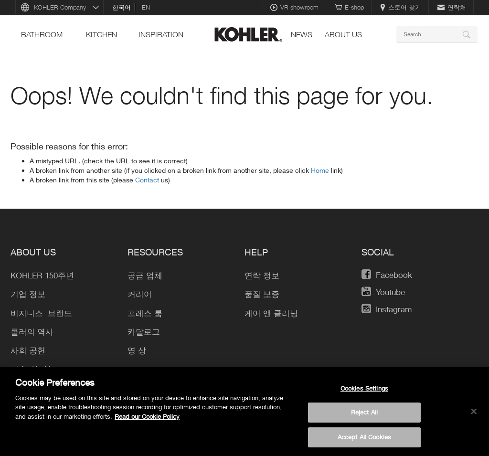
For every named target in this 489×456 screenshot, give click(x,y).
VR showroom (294, 7)
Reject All (364, 418)
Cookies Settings (364, 393)
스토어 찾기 (400, 7)
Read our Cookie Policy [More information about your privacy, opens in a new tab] (147, 421)
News (301, 34)
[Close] (473, 416)
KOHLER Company (60, 7)
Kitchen (101, 34)
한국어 (121, 7)
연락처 (451, 7)
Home (321, 170)
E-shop (349, 7)
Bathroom (42, 34)
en (146, 7)
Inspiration (160, 34)
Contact (148, 180)
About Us (343, 34)
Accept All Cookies (364, 442)
